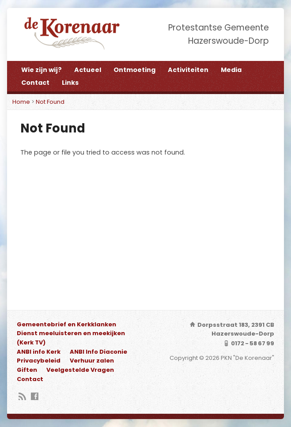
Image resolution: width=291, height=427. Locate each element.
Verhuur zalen (92, 360)
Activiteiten (188, 69)
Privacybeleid (38, 360)
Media (231, 69)
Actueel (87, 69)
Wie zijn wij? (41, 69)
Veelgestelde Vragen (80, 370)
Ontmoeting (134, 69)
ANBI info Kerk (38, 352)
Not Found (50, 102)
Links (70, 82)
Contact (35, 82)
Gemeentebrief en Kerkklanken (66, 324)
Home (21, 102)
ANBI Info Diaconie (98, 352)
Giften (27, 370)
